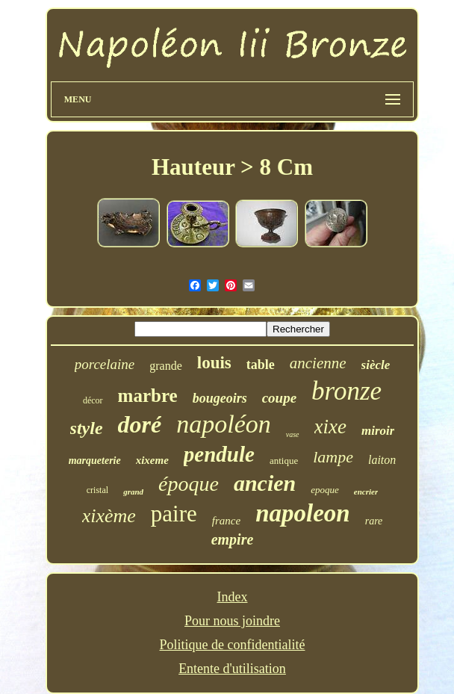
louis (214, 362)
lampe (333, 456)
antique (284, 460)
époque (188, 483)
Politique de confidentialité (232, 644)
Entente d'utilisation (232, 668)
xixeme (152, 460)
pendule (219, 454)
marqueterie (95, 460)
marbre (148, 395)
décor (93, 400)
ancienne (318, 363)
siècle (376, 365)
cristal (97, 490)
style (86, 428)
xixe (330, 426)
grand (133, 491)
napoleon (302, 513)
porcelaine (105, 364)
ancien (265, 483)
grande (165, 365)
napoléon (223, 424)
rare (374, 521)
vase (292, 434)
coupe (279, 398)
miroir (377, 431)
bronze (346, 391)
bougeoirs (220, 398)
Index (232, 596)
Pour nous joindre (232, 620)
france (226, 521)
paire (174, 514)
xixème (109, 516)
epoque (325, 489)
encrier (366, 491)
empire (232, 539)
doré (140, 424)
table (260, 364)
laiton (382, 459)
